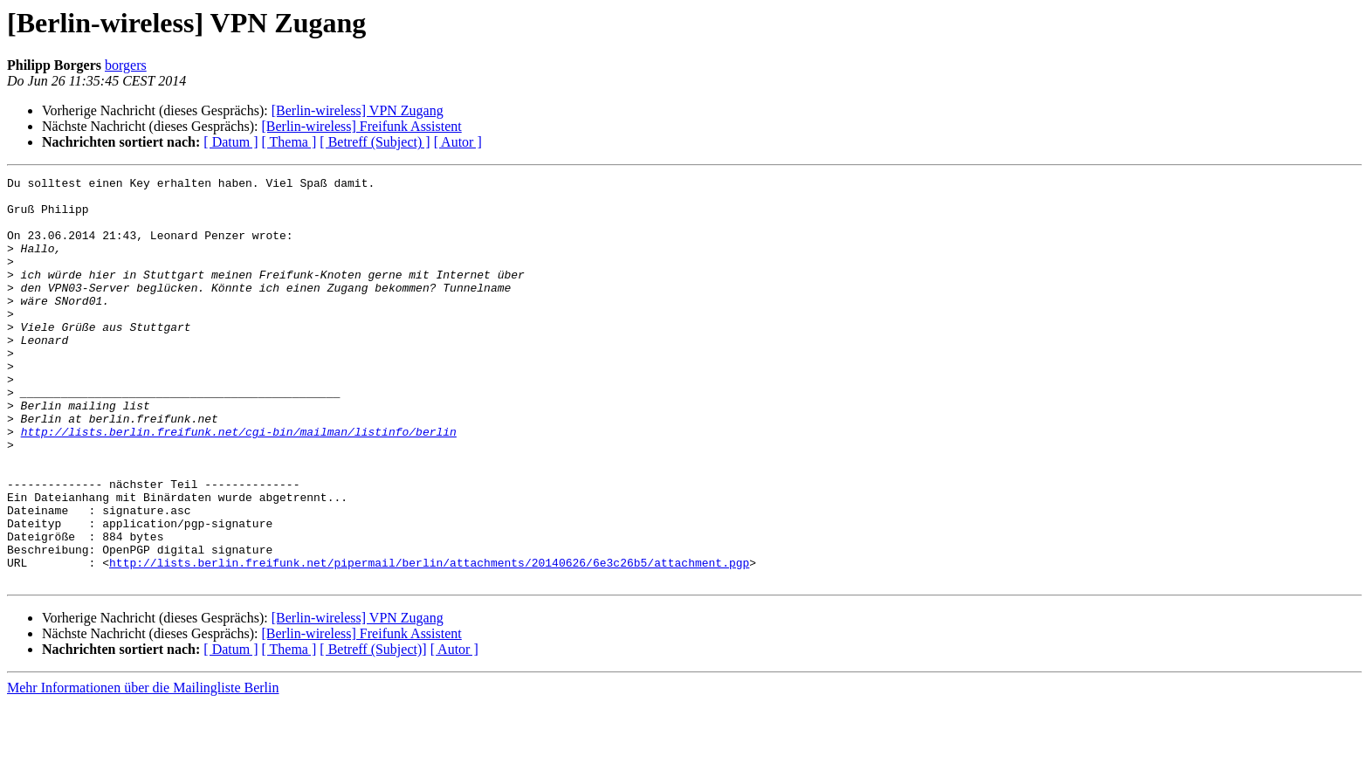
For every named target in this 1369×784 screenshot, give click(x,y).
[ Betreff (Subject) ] (375, 141)
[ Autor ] (458, 141)
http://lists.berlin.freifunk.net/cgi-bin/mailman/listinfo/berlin (239, 484)
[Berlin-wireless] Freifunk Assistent (361, 126)
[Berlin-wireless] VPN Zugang (358, 110)
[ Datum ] (230, 141)
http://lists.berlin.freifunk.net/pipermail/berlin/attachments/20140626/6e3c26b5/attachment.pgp (429, 641)
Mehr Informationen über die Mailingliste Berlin (143, 768)
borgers (126, 65)
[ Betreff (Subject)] (373, 730)
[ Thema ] (289, 141)
